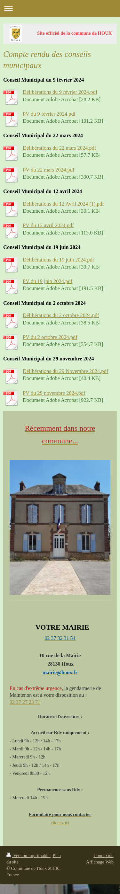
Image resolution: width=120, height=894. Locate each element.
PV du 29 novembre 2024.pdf (54, 393)
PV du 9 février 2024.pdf (49, 114)
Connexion (103, 855)
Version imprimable (28, 855)
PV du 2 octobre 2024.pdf (50, 337)
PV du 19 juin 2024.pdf (47, 281)
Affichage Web (100, 861)
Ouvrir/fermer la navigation (60, 8)
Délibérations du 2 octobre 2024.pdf (61, 315)
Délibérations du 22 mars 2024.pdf (59, 148)
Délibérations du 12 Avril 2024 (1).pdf (63, 204)
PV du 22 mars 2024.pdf (49, 170)
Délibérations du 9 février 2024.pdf (60, 92)
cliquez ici (60, 822)
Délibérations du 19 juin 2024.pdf (58, 260)
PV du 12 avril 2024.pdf (48, 225)
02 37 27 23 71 (25, 702)
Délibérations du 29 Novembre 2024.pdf (65, 371)
